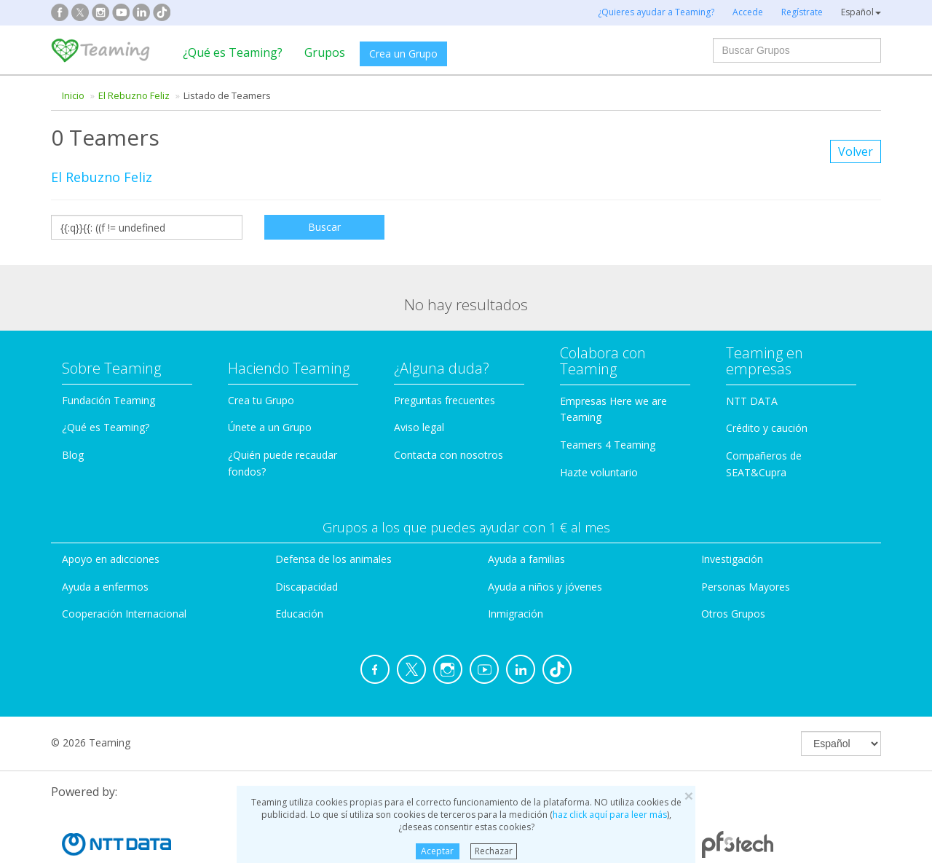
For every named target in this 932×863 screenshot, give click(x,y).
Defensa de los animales (333, 559)
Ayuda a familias (526, 559)
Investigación (732, 559)
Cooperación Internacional (124, 613)
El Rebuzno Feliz (134, 95)
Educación (299, 613)
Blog (73, 455)
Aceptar (437, 851)
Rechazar (494, 851)
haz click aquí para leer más (610, 814)
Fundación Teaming (108, 400)
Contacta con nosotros (448, 455)
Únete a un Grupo (270, 427)
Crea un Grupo (403, 53)
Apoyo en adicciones (110, 559)
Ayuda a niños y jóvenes (545, 587)
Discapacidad (306, 587)
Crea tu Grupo (261, 400)
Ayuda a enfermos (105, 587)
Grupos (324, 52)
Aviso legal (419, 427)
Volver (855, 151)
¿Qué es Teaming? (233, 52)
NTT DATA (752, 401)
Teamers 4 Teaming (607, 445)
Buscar (324, 227)
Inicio (73, 95)
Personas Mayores (745, 587)
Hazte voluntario (599, 472)
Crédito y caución (766, 428)
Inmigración (515, 613)
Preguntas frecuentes (444, 400)
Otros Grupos (733, 613)
